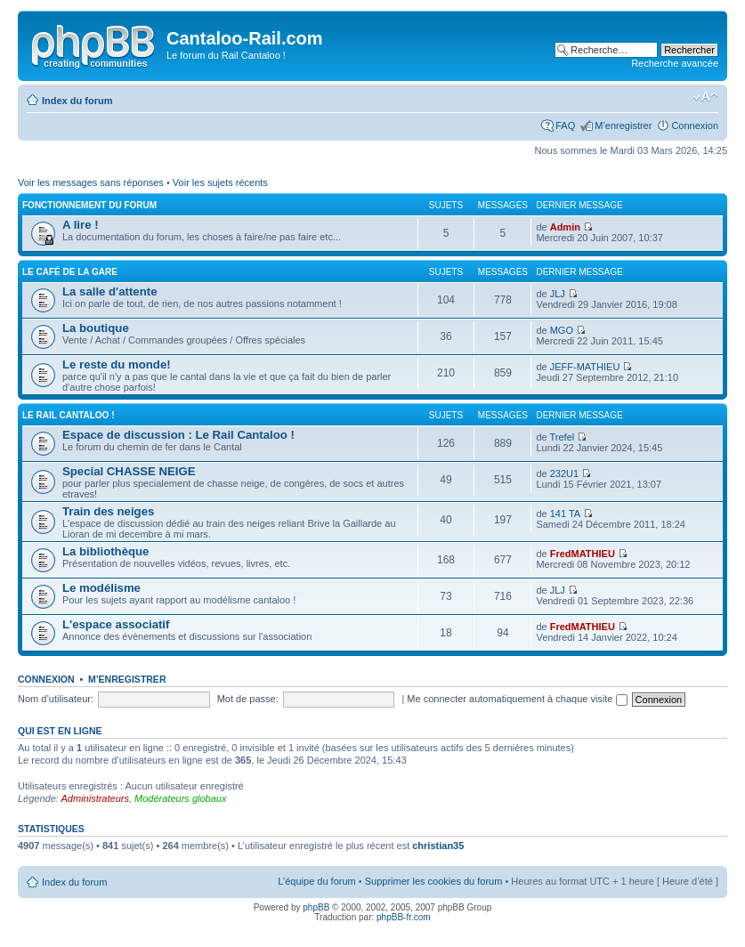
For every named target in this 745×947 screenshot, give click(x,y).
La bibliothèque (105, 551)
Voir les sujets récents (220, 182)
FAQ (565, 125)
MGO (561, 330)
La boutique (95, 328)
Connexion (694, 125)
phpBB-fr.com (404, 917)
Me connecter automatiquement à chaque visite (517, 698)
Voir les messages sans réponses (91, 182)
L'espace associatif (115, 624)
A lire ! (80, 224)
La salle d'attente (109, 291)
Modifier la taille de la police (705, 97)
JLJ (557, 293)
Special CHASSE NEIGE (129, 471)
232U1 (564, 473)
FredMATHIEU (582, 553)
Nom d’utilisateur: (55, 698)
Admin (565, 227)
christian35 (438, 845)
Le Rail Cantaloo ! (68, 415)
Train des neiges (108, 511)
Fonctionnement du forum (89, 205)
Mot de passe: (248, 698)
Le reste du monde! (116, 364)
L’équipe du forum (316, 881)
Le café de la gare (69, 272)
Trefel (562, 437)
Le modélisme (101, 588)
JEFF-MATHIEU (585, 366)
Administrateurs (95, 798)
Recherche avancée (674, 63)
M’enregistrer (623, 125)
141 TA (565, 513)
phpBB (316, 907)
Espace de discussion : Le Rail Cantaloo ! (178, 434)
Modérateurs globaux (180, 798)
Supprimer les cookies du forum (434, 881)
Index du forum (77, 100)
